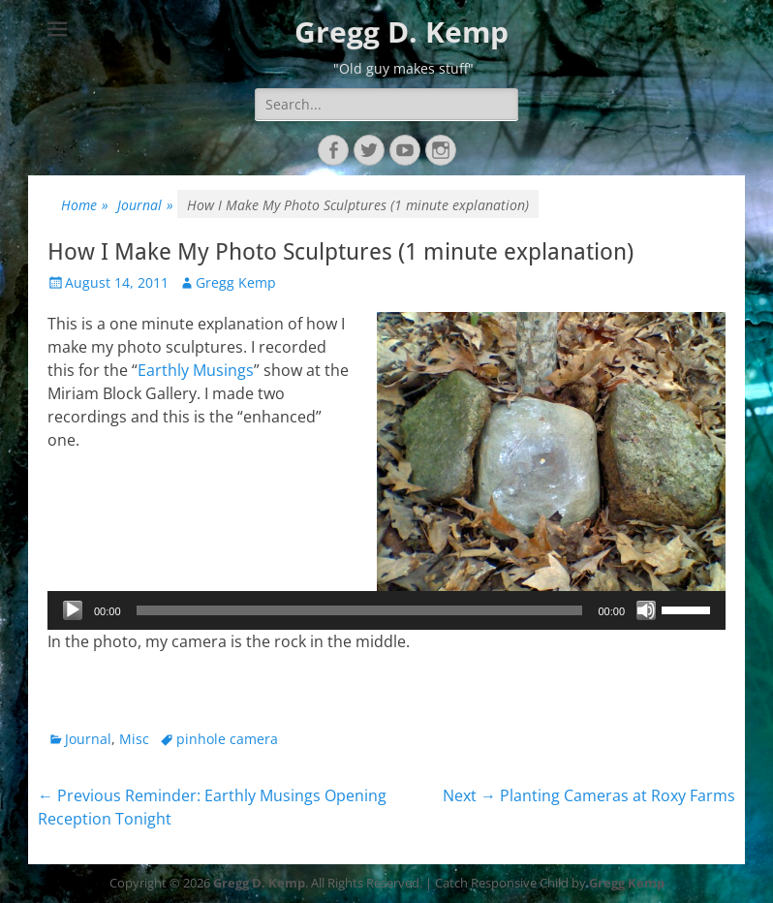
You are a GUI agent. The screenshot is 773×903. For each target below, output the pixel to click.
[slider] (360, 610)
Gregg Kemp (236, 282)
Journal (145, 205)
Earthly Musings (196, 370)
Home (84, 205)
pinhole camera (227, 739)
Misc (134, 739)
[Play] (72, 610)
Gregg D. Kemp (401, 31)
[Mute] (646, 610)
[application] (386, 610)
